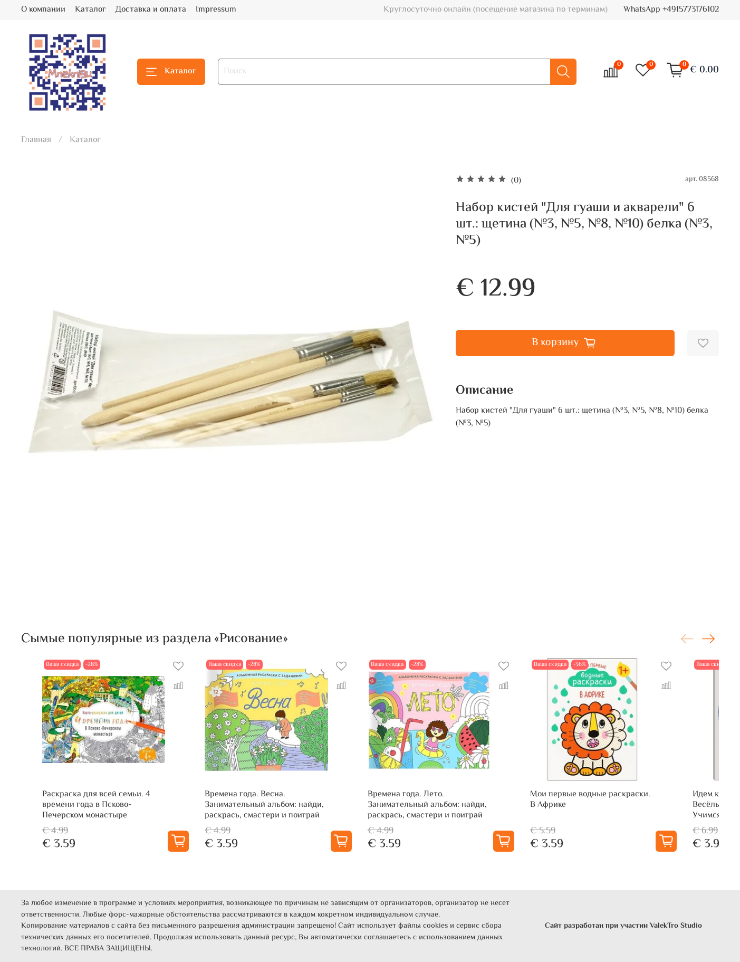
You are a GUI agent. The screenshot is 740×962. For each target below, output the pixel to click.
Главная (36, 140)
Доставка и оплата (151, 9)
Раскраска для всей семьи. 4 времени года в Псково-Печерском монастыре (86, 821)
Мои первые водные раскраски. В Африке (620, 815)
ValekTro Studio (676, 926)
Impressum (216, 9)
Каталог (90, 9)
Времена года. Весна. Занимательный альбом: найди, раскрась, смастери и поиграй (259, 821)
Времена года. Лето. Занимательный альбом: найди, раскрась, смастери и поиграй (437, 821)
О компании (43, 9)
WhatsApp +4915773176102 (671, 9)
